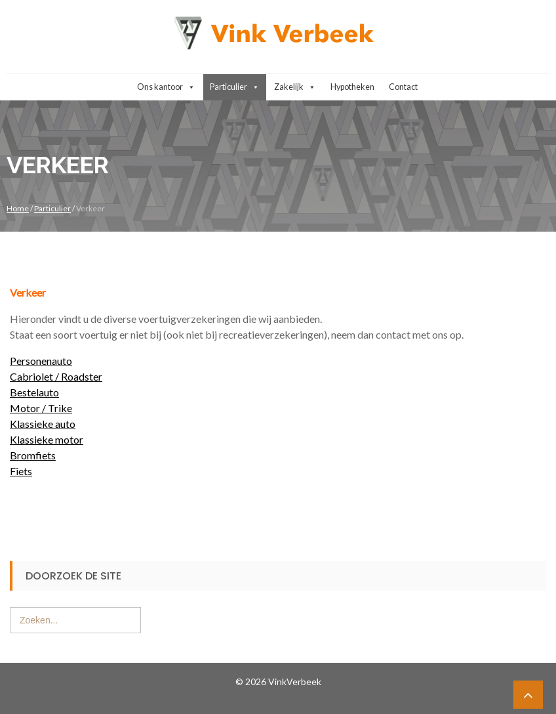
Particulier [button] (235, 87)
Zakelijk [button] (295, 87)
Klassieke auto (42, 423)
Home (18, 208)
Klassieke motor (46, 439)
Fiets (21, 471)
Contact (403, 87)
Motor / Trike (41, 408)
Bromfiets (33, 455)
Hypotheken (352, 87)
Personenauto (41, 360)
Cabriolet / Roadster (56, 376)
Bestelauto (34, 392)
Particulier (52, 208)
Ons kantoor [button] (166, 87)
